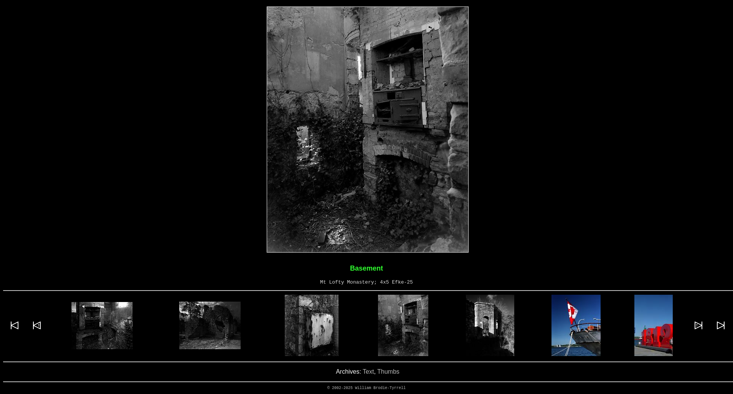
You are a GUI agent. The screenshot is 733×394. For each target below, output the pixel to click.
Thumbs (388, 371)
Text (368, 371)
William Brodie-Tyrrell (380, 388)
